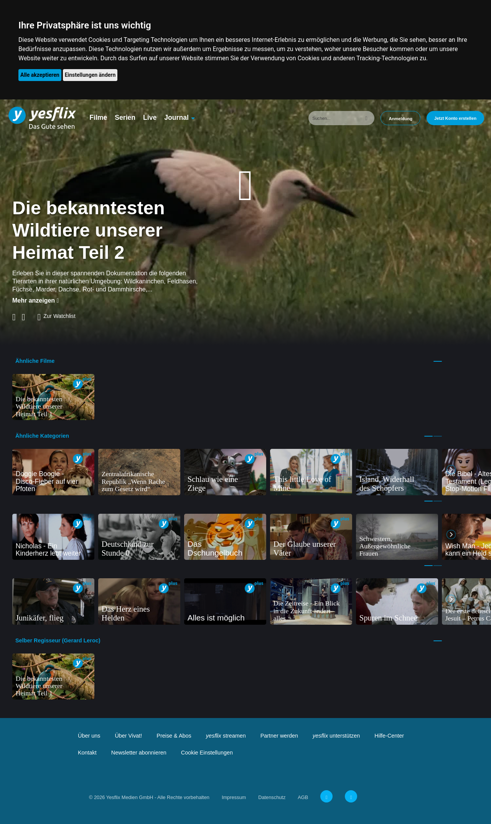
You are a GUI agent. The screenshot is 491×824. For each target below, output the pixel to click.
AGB (303, 797)
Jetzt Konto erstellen (455, 118)
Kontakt (87, 753)
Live (150, 117)
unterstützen (336, 736)
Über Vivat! (128, 736)
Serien (125, 117)
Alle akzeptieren (39, 75)
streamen (226, 736)
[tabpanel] (53, 397)
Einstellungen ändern (90, 75)
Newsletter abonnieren (138, 753)
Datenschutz (271, 797)
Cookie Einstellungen (207, 753)
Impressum (234, 797)
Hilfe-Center (389, 736)
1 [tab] (437, 361)
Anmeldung (400, 118)
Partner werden (279, 736)
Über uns (89, 736)
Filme (98, 117)
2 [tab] (437, 436)
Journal (176, 117)
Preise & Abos (174, 736)
